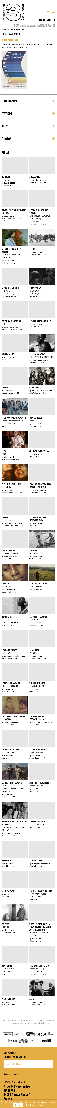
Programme (10, 100)
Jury (5, 126)
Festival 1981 (19, 29)
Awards (7, 113)
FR (48, 11)
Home (4, 29)
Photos (6, 138)
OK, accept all (18, 1105)
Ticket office (47, 20)
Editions (10, 29)
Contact (7, 1074)
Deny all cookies (31, 1105)
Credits (15, 1074)
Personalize (41, 1105)
